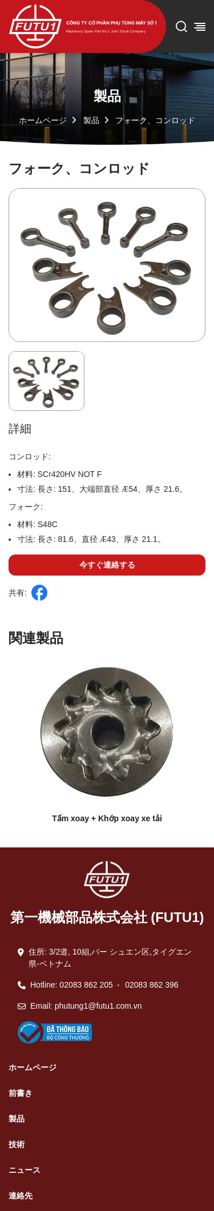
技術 (17, 1144)
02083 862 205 (85, 984)
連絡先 (21, 1195)
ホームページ (43, 120)
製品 (91, 120)
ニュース (25, 1170)
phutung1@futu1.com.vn (98, 1005)
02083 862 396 (151, 984)
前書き (21, 1093)
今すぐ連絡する (107, 564)
